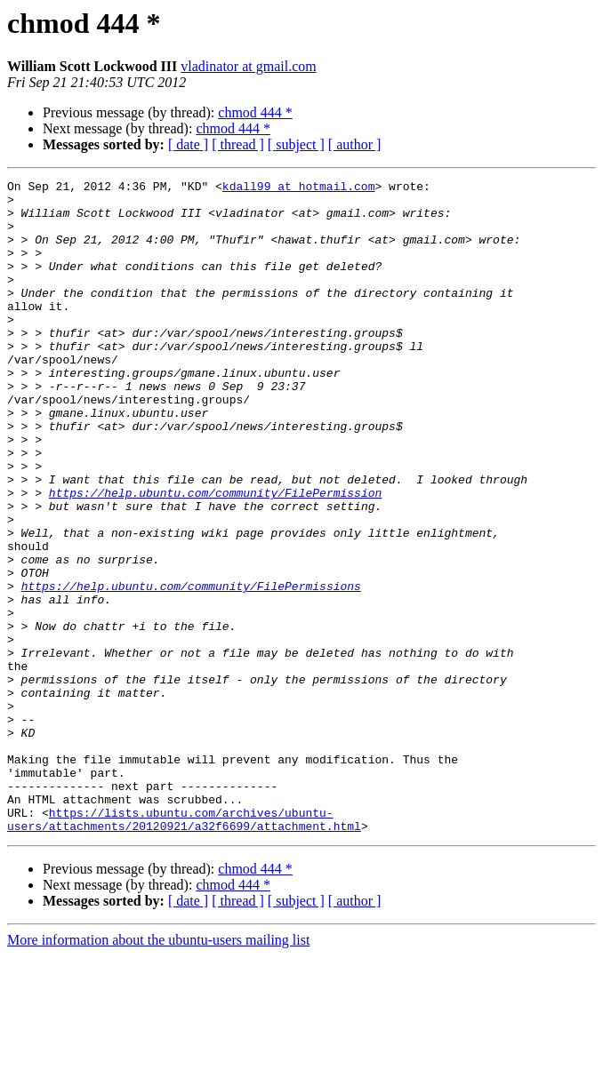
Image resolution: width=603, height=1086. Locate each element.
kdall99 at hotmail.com (298, 188)
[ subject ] (296, 144)
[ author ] (355, 144)
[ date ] (188, 144)
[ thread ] (238, 144)
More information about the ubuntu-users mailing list (158, 1070)
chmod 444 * (255, 112)
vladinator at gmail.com (248, 66)
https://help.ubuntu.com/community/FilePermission (215, 556)
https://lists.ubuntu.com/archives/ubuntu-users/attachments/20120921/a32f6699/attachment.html (184, 948)
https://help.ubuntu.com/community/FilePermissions (191, 668)
